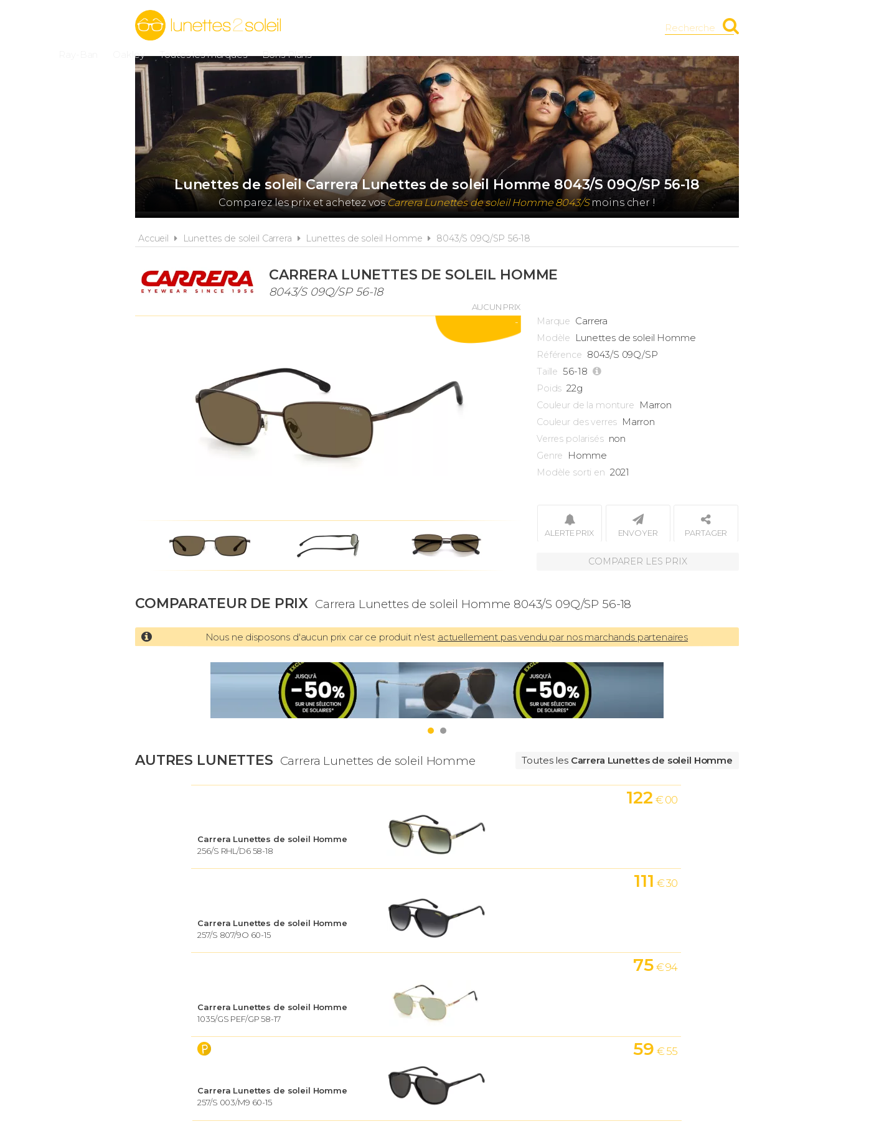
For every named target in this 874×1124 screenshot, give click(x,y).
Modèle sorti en (571, 472)
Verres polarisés (570, 438)
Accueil (153, 238)
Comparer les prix (637, 560)
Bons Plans (576, 28)
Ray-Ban (367, 28)
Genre (550, 455)
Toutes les (627, 760)
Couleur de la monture (585, 405)
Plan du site (579, 970)
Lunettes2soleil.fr (208, 25)
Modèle (553, 338)
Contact (650, 970)
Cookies (508, 970)
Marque (553, 321)
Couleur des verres (577, 422)
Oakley (418, 28)
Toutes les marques (492, 28)
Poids (549, 388)
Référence (559, 354)
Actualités (224, 970)
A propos (294, 970)
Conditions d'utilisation (402, 970)
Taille (547, 371)
